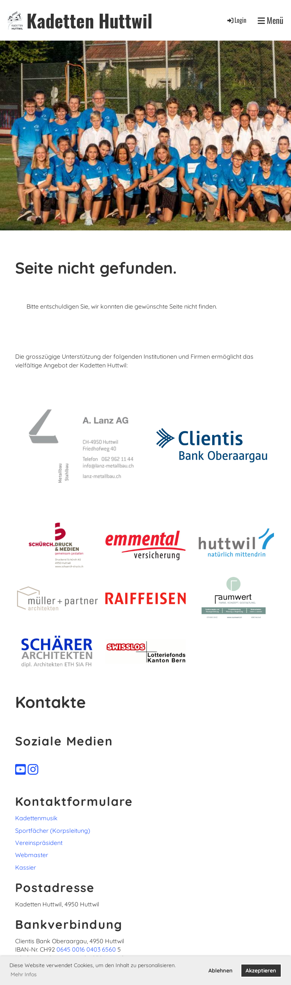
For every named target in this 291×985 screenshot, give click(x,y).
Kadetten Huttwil (89, 20)
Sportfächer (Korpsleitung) (52, 830)
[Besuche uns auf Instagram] (33, 769)
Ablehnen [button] (220, 970)
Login (236, 20)
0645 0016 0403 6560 (86, 949)
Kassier (25, 867)
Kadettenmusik (36, 818)
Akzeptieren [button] (261, 970)
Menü (270, 20)
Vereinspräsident (39, 842)
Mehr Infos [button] (24, 974)
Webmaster (31, 855)
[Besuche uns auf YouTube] (20, 769)
